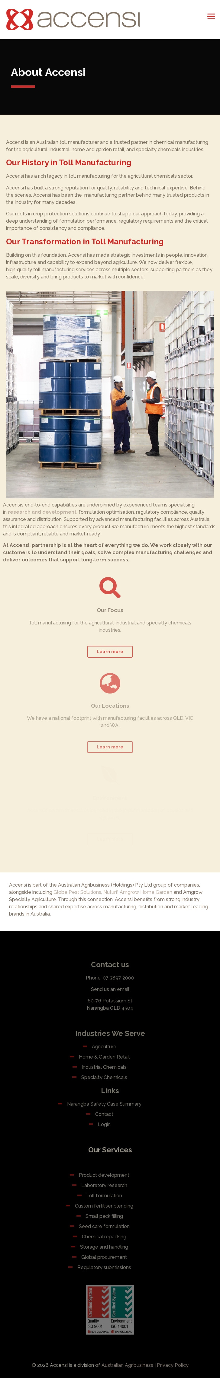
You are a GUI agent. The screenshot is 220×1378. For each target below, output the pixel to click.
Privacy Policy (173, 1365)
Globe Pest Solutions (77, 892)
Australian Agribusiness (127, 1365)
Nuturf (110, 892)
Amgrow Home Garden (146, 892)
